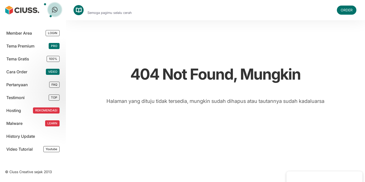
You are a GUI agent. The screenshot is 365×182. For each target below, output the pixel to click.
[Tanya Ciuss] (54, 9)
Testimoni (15, 97)
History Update (20, 136)
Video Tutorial (19, 149)
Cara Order (16, 71)
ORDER (347, 10)
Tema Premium (20, 46)
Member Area (19, 33)
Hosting (13, 110)
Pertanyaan (17, 84)
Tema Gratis (17, 58)
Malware (14, 123)
